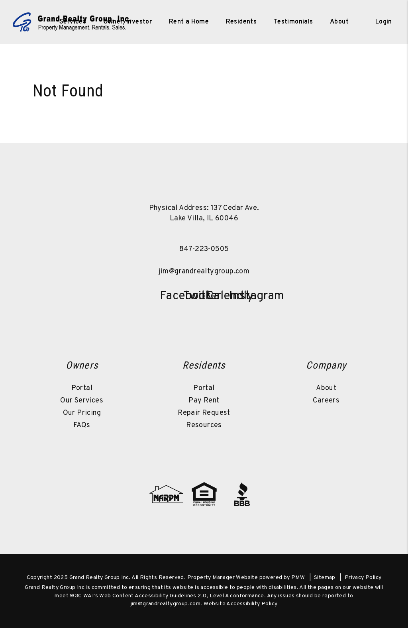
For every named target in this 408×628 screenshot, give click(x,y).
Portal (81, 388)
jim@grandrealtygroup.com (204, 271)
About (326, 388)
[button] (169, 294)
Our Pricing (82, 413)
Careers (326, 400)
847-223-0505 (204, 249)
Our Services (81, 400)
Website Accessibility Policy (240, 604)
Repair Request (204, 413)
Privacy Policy (363, 577)
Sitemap (324, 577)
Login (383, 22)
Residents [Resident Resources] (241, 22)
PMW (298, 577)
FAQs (81, 425)
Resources (204, 425)
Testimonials (293, 22)
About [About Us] (339, 22)
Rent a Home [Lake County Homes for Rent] (189, 22)
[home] (72, 22)
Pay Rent (203, 400)
